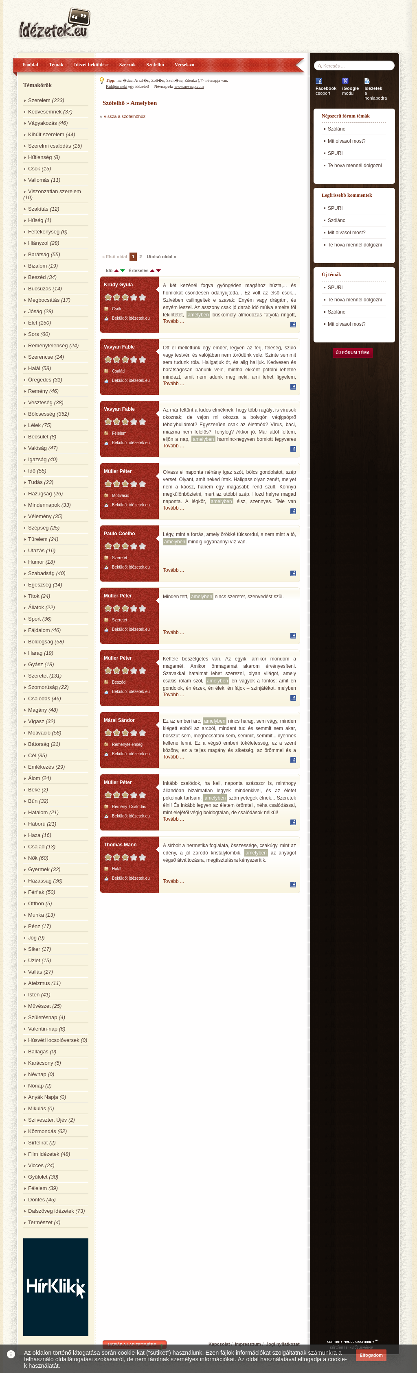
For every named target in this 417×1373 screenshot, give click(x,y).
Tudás (35, 482)
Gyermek (39, 869)
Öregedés (39, 380)
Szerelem (39, 100)
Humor (36, 562)
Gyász (35, 664)
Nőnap (36, 1086)
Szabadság (41, 573)
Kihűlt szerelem (46, 134)
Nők (32, 858)
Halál (34, 368)
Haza (34, 835)
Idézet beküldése (91, 65)
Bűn (32, 801)
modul (350, 91)
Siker (34, 949)
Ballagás (38, 1051)
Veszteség (40, 402)
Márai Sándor (119, 720)
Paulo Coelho (119, 533)
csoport (326, 91)
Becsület (38, 437)
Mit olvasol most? (347, 141)
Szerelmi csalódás (49, 146)
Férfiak (36, 892)
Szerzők (127, 65)
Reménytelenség (48, 345)
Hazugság (40, 493)
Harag (35, 653)
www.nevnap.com (189, 86)
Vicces (36, 1165)
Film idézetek (43, 1154)
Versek (184, 65)
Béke (34, 790)
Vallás (35, 972)
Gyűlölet (38, 1177)
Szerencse (40, 357)
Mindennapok (44, 505)
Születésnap (42, 1017)
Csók (34, 169)
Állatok (36, 607)
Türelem (38, 539)
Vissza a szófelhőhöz (124, 116)
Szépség (38, 528)
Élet (32, 323)
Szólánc (336, 129)
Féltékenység (43, 232)
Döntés (36, 1199)
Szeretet (38, 676)
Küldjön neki (116, 86)
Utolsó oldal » (161, 256)
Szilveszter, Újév (47, 1120)
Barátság (38, 254)
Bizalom (37, 266)
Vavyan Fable (119, 347)
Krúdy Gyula (118, 285)
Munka (36, 915)
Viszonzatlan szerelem (54, 191)
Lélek (34, 425)
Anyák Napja (43, 1097)
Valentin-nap (42, 1029)
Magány (37, 710)
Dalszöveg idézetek (51, 1211)
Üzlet (34, 960)
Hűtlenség (40, 157)
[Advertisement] (168, 185)
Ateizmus (39, 983)
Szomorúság (43, 687)
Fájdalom (39, 630)
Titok (34, 596)
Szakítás (38, 209)
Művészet (39, 1006)
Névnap (37, 1074)
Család (36, 846)
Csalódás (39, 698)
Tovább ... (173, 321)
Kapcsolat (219, 1344)
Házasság (40, 881)
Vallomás (39, 180)
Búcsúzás (39, 288)
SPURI (335, 153)
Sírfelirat (38, 1143)
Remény (38, 391)
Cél (32, 755)
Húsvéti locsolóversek (53, 1040)
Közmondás (42, 1131)
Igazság (37, 459)
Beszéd (37, 277)
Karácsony (40, 1063)
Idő (31, 471)
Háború (37, 824)
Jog (32, 938)
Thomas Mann (120, 845)
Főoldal (30, 65)
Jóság (35, 311)
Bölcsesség (41, 414)
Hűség (36, 220)
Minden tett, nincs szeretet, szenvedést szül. (223, 596)
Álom (34, 778)
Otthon (36, 903)
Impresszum (248, 1344)
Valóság (37, 448)
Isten (34, 995)
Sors (33, 334)
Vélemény (40, 516)
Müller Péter (118, 471)
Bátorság (38, 744)
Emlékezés (41, 767)
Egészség (39, 585)
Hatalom (38, 812)
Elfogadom (371, 1355)
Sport (34, 619)
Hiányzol (38, 243)
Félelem (37, 1188)
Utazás (36, 550)
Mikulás (37, 1108)
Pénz (34, 926)
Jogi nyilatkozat (283, 1344)
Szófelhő (155, 65)
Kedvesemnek (44, 112)
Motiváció (39, 733)
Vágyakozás (42, 123)
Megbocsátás (43, 300)
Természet (40, 1222)
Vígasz (36, 721)
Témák (56, 65)
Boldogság (40, 642)
